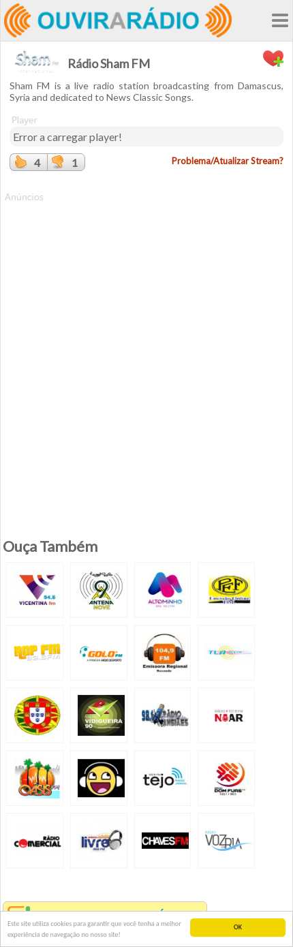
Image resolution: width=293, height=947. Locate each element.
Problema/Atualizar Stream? (227, 160)
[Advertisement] (146, 350)
